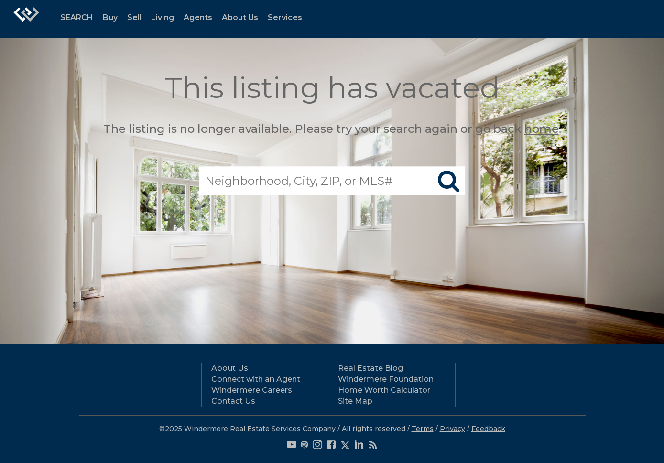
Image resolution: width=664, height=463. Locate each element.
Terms (423, 428)
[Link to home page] (26, 19)
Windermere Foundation (386, 379)
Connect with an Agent (255, 379)
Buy (110, 17)
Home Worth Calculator (384, 390)
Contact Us (233, 401)
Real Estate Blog (370, 368)
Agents (198, 17)
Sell (134, 17)
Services (285, 17)
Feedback (488, 428)
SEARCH (76, 17)
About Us (240, 17)
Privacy (452, 428)
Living (162, 17)
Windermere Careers (251, 390)
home (541, 129)
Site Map (355, 401)
